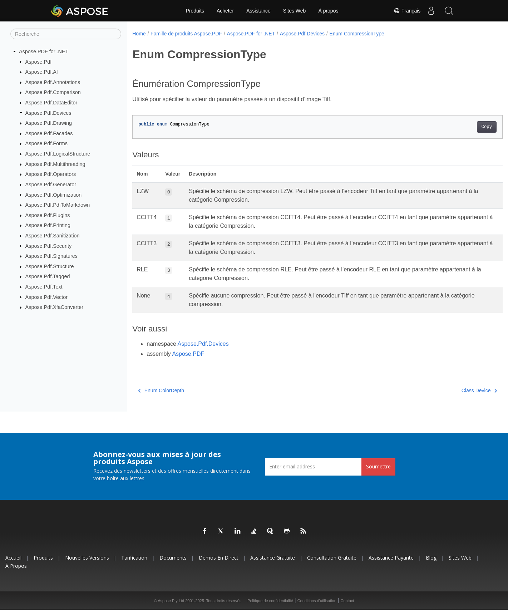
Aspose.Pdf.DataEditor (51, 102)
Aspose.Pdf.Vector (46, 297)
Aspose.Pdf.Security (48, 246)
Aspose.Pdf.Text (44, 287)
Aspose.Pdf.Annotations (52, 82)
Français (406, 11)
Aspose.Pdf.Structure (49, 266)
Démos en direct (218, 557)
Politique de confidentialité (270, 601)
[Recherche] (65, 34)
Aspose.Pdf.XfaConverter (54, 307)
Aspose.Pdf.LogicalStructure (57, 154)
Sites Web (294, 11)
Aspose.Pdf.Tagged (47, 276)
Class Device (453, 390)
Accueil (13, 557)
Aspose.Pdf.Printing (47, 225)
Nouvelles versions (87, 557)
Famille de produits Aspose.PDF (186, 33)
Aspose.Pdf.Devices (48, 112)
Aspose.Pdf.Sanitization (52, 235)
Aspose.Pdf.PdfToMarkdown (57, 205)
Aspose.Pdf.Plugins (47, 215)
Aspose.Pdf (38, 61)
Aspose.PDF (188, 354)
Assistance (258, 11)
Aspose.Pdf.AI (41, 72)
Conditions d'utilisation (316, 601)
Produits (195, 11)
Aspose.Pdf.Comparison (53, 92)
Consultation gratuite (331, 557)
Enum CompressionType (356, 33)
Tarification (134, 557)
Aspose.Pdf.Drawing (48, 123)
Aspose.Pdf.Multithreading (55, 164)
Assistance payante (391, 557)
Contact (347, 601)
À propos (328, 11)
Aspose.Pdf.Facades (49, 133)
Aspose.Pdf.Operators (50, 174)
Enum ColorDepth (161, 390)
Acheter (225, 11)
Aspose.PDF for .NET (43, 51)
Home (139, 33)
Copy (461, 126)
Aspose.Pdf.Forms (46, 143)
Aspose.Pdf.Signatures (51, 256)
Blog (431, 557)
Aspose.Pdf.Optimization (53, 194)
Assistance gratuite (272, 557)
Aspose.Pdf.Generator (50, 184)
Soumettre (378, 466)
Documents (173, 557)
